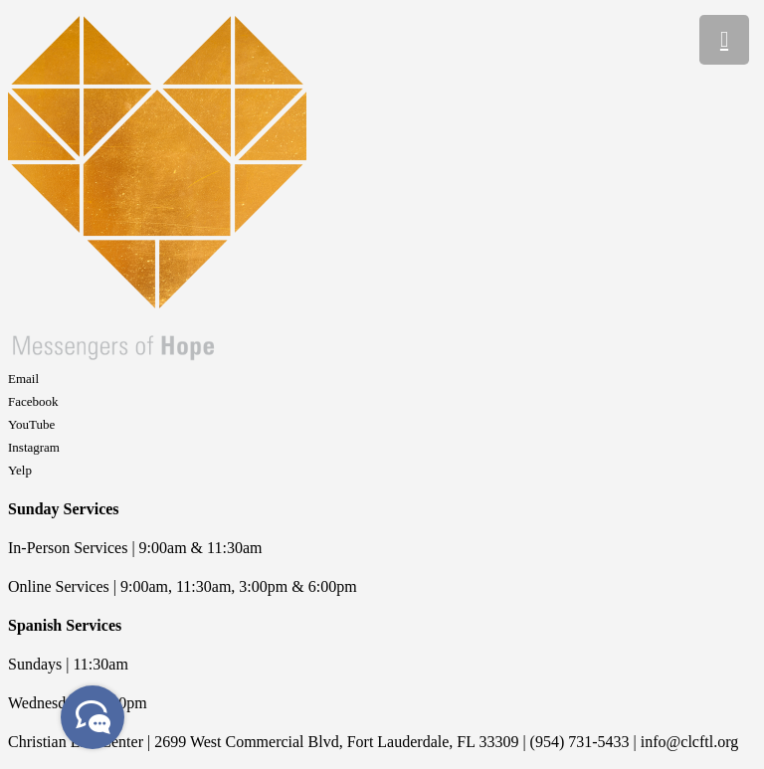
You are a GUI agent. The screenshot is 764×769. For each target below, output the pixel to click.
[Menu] (724, 40)
